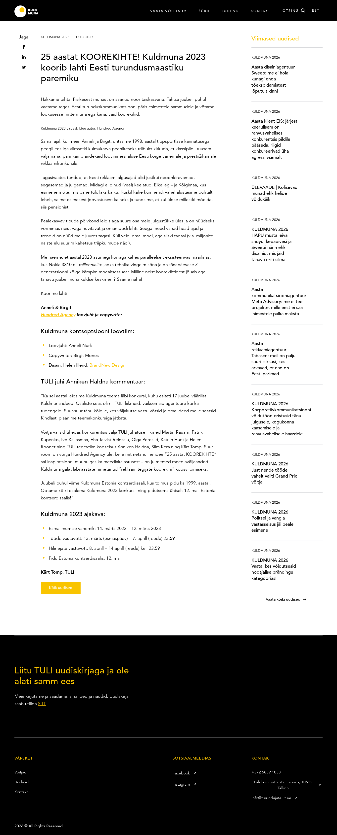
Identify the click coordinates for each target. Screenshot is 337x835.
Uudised (19, 782)
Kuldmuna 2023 (55, 37)
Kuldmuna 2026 (265, 57)
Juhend (230, 11)
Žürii (204, 11)
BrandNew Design (108, 365)
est (316, 10)
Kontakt (261, 11)
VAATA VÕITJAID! (168, 11)
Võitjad (18, 772)
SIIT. (42, 703)
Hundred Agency (58, 314)
